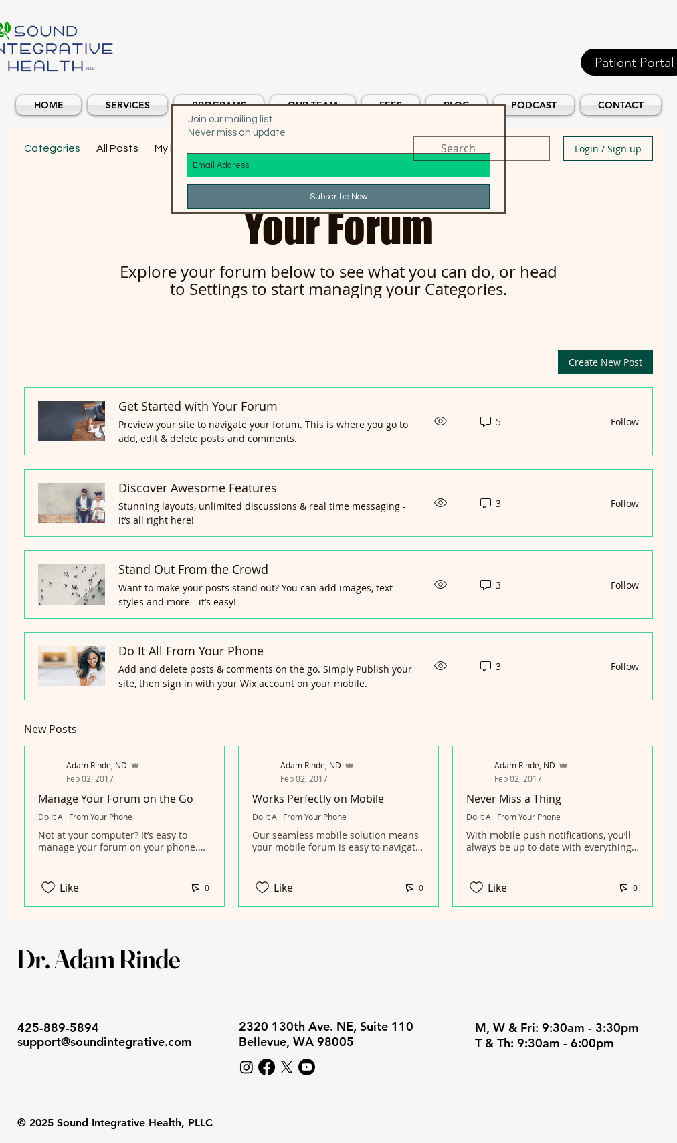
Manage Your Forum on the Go (115, 798)
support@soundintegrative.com (104, 1041)
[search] (481, 148)
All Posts (117, 148)
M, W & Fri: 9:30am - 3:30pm (558, 1027)
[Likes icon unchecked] (48, 887)
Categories (52, 148)
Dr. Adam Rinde (98, 958)
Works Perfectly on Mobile (318, 798)
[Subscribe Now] (338, 196)
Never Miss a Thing (513, 798)
